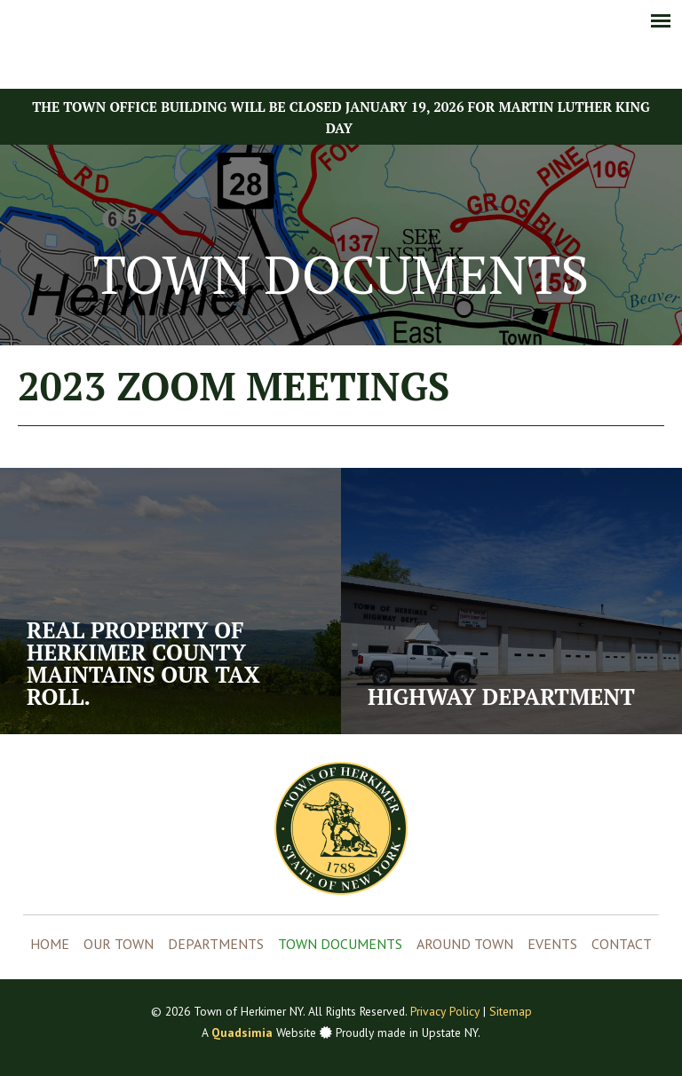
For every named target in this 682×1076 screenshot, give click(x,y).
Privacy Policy (445, 1011)
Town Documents (340, 944)
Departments (216, 944)
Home (49, 944)
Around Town (464, 944)
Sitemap (510, 1011)
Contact (621, 944)
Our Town (118, 944)
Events (552, 944)
